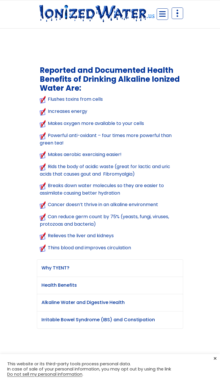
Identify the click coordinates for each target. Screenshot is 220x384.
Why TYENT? (55, 268)
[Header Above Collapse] (177, 13)
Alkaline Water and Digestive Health (83, 302)
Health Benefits (59, 285)
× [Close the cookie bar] (215, 359)
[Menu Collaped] (162, 14)
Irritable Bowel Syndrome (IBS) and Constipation (98, 319)
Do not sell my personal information (44, 374)
